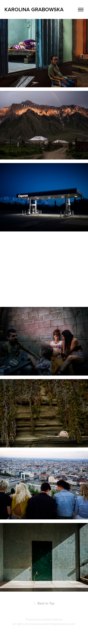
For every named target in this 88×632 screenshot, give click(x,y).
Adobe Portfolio (52, 619)
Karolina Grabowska (34, 9)
